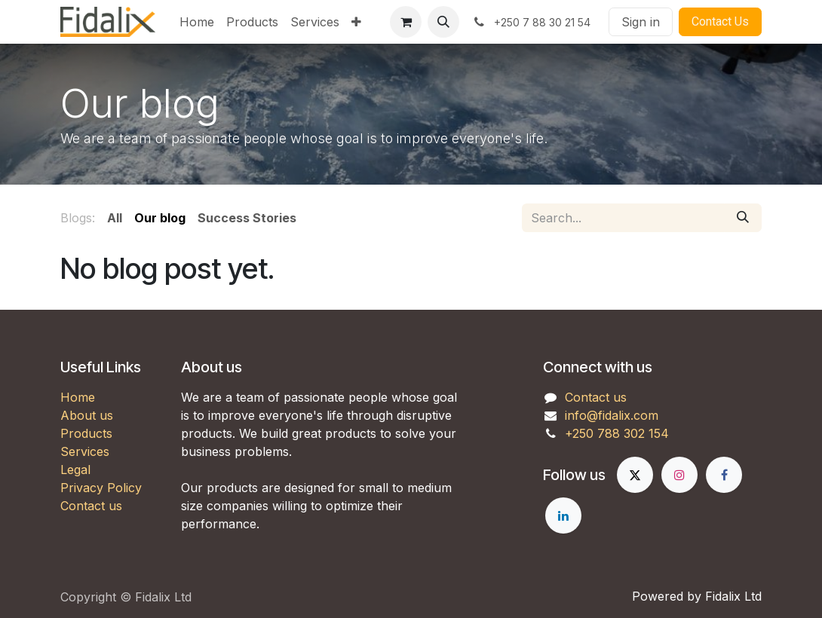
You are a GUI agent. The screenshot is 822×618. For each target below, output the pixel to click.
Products (86, 433)
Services (84, 451)
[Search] (743, 217)
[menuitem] (196, 22)
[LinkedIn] (563, 515)
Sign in (640, 21)
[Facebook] (724, 475)
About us (86, 415)
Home (77, 397)
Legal (75, 469)
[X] (635, 475)
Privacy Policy (101, 487)
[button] (443, 22)
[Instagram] (679, 475)
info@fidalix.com (611, 415)
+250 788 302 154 (617, 433)
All (114, 217)
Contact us (91, 505)
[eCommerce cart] (406, 22)
